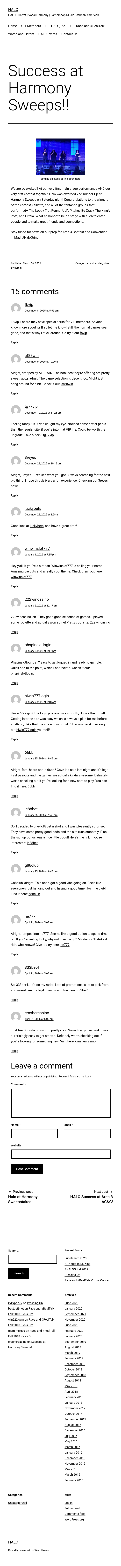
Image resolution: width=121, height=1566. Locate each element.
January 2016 (73, 1452)
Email (68, 1125)
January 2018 (73, 1402)
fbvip (29, 304)
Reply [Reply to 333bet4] (14, 999)
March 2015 (72, 1474)
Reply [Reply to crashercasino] (14, 1050)
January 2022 (73, 1308)
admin (17, 267)
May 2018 (71, 1386)
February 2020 (74, 1330)
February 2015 (74, 1480)
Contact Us (69, 34)
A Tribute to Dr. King (78, 1264)
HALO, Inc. (58, 26)
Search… (13, 1250)
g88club (32, 865)
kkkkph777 (15, 1303)
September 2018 (75, 1375)
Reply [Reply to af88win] (14, 393)
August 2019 (73, 1347)
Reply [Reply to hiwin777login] (14, 739)
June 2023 (71, 1303)
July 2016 (71, 1436)
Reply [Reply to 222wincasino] (14, 632)
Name (16, 1125)
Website (16, 1145)
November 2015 (75, 1463)
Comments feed (75, 1513)
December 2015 (75, 1458)
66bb (29, 752)
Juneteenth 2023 (76, 1258)
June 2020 (71, 1325)
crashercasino (37, 1013)
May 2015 (71, 1469)
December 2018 (75, 1364)
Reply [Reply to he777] (14, 954)
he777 (30, 916)
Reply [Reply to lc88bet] (14, 852)
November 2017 (75, 1408)
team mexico (16, 1330)
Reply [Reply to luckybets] (14, 535)
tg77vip (31, 406)
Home (12, 26)
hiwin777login (37, 696)
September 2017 (75, 1419)
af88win (32, 355)
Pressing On (72, 1275)
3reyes (30, 457)
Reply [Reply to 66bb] (14, 795)
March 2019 (72, 1352)
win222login (16, 1319)
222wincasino (37, 599)
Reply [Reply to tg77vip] (14, 444)
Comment (18, 1084)
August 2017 (73, 1425)
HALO (13, 9)
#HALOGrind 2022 (76, 1269)
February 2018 (74, 1397)
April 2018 (71, 1391)
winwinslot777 (37, 548)
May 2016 (71, 1441)
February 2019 (74, 1358)
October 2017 (73, 1413)
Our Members (31, 26)
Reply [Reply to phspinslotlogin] (14, 683)
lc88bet (31, 809)
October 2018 (73, 1369)
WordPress (42, 1550)
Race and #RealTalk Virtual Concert (88, 1280)
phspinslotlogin (38, 645)
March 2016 (72, 1447)
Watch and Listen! (21, 34)
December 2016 (75, 1430)
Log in (69, 1502)
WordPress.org (74, 1519)
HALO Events (47, 34)
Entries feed (72, 1508)
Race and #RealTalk (90, 26)
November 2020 (75, 1319)
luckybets (33, 508)
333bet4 (32, 967)
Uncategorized (101, 263)
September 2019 (75, 1341)
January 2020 (73, 1336)
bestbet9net (16, 1308)
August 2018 (73, 1380)
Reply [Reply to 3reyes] (14, 495)
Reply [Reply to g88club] (14, 903)
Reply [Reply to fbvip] (14, 342)
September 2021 (75, 1314)
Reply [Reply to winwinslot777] (14, 586)
